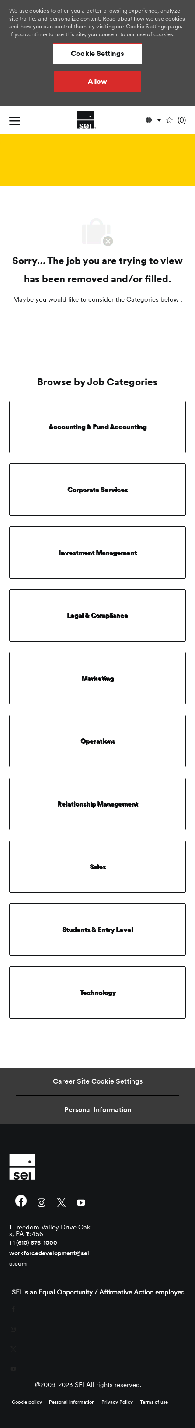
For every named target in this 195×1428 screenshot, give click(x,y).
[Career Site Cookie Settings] (97, 1081)
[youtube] (81, 1202)
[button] (97, 53)
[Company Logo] (86, 120)
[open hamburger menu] (14, 120)
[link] (50, 1166)
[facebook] (21, 1202)
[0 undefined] (176, 120)
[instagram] (41, 1202)
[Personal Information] (98, 1110)
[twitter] (61, 1202)
